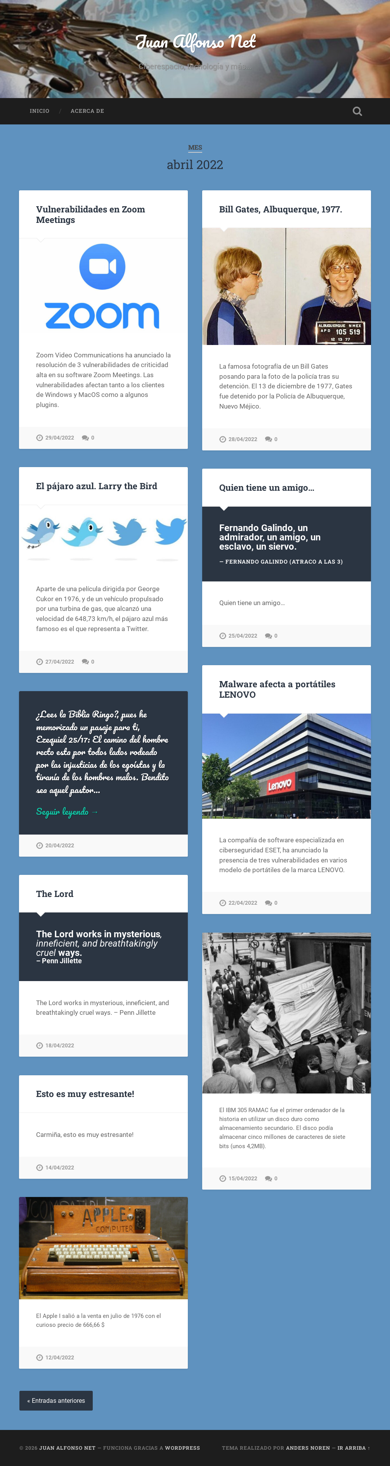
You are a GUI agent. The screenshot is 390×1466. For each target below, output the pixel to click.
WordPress (182, 1448)
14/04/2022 (59, 1167)
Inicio (40, 110)
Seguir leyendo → (67, 811)
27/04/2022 (59, 662)
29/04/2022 (59, 438)
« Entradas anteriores (56, 1400)
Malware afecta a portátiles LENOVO (277, 689)
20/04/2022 (59, 845)
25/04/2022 (243, 636)
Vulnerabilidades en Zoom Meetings (90, 214)
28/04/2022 (243, 439)
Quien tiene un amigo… (266, 487)
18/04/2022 (59, 1045)
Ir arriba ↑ (354, 1448)
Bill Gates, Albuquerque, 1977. (280, 209)
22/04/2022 (243, 903)
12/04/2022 (59, 1357)
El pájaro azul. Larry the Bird (96, 486)
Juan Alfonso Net (195, 41)
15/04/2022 (243, 1178)
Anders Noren (308, 1448)
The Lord (54, 893)
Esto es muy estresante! (85, 1093)
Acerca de (87, 110)
